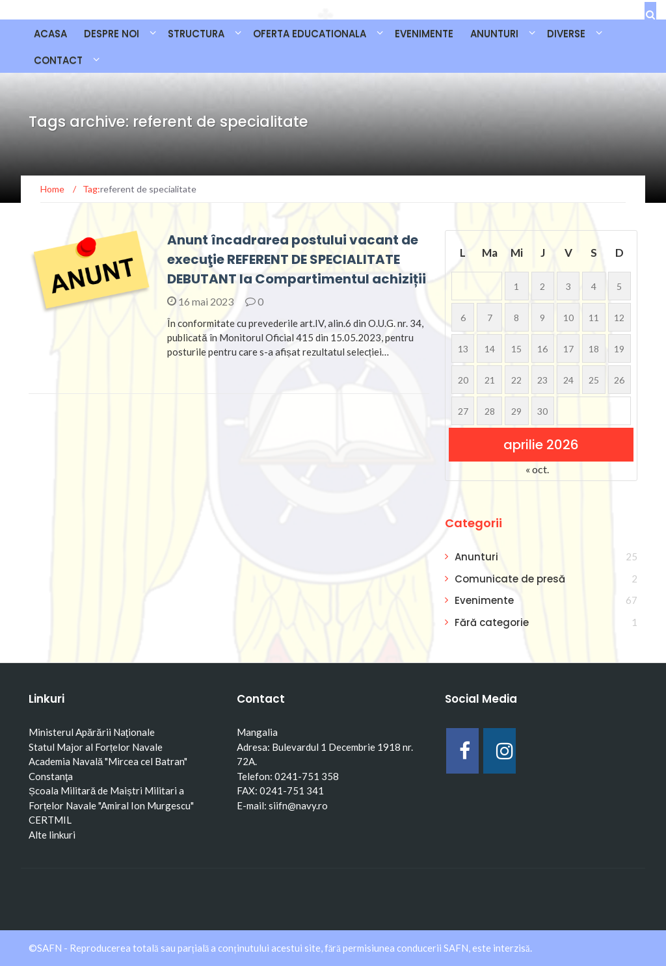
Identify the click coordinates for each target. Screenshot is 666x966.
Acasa (50, 33)
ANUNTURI (494, 33)
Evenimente (484, 600)
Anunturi (476, 557)
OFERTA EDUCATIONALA (309, 33)
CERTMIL (50, 820)
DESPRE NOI (111, 33)
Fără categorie (492, 622)
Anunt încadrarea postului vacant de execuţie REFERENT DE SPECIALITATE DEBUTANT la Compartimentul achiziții (296, 259)
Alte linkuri (52, 835)
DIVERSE (566, 33)
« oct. (537, 469)
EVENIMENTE (424, 33)
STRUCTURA (196, 33)
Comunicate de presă (510, 579)
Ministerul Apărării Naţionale (92, 732)
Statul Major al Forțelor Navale (96, 747)
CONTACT (58, 60)
